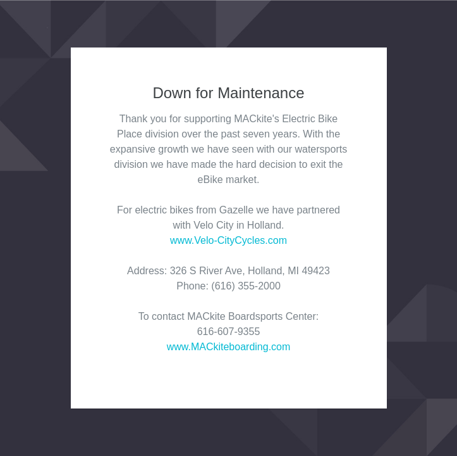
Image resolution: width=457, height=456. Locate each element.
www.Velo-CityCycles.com (228, 240)
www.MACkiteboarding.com (229, 346)
